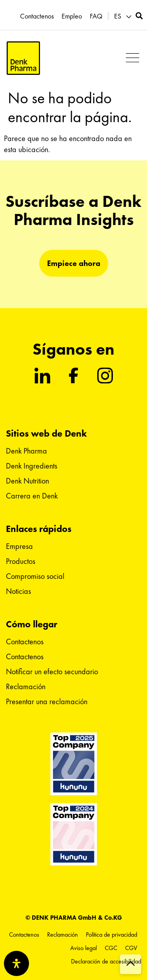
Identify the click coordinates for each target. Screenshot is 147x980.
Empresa (19, 546)
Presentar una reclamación (46, 701)
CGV (131, 948)
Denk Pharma (26, 451)
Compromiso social (35, 576)
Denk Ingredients (31, 465)
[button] (132, 58)
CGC (111, 948)
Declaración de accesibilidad (106, 961)
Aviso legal (83, 948)
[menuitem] (124, 16)
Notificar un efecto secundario (52, 671)
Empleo (72, 16)
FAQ (96, 16)
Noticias (18, 591)
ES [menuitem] (117, 16)
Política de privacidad (111, 934)
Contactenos (37, 16)
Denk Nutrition (27, 480)
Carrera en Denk (32, 495)
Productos (20, 561)
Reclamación (25, 686)
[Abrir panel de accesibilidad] (16, 963)
